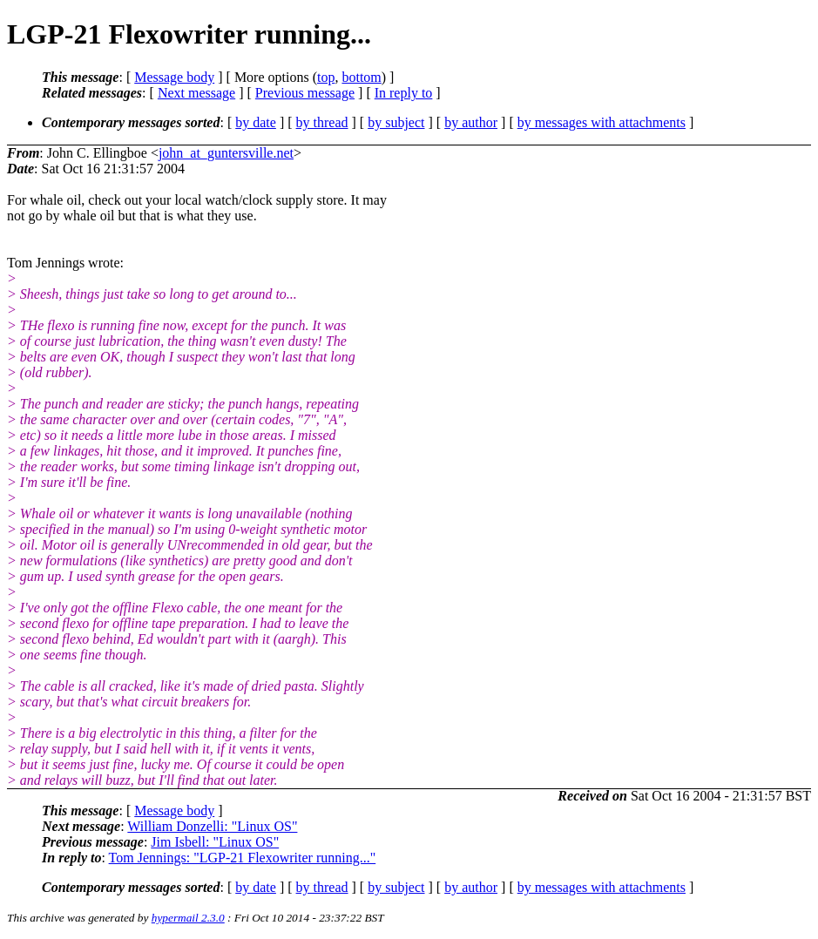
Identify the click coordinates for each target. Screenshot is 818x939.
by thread (322, 122)
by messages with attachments (601, 122)
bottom (361, 77)
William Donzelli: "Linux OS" (212, 826)
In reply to (404, 92)
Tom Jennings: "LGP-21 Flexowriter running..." (242, 857)
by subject (396, 122)
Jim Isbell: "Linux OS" (215, 841)
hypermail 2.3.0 (188, 917)
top (326, 77)
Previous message (305, 92)
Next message (196, 92)
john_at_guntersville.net (226, 152)
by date (255, 122)
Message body (174, 77)
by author (470, 122)
